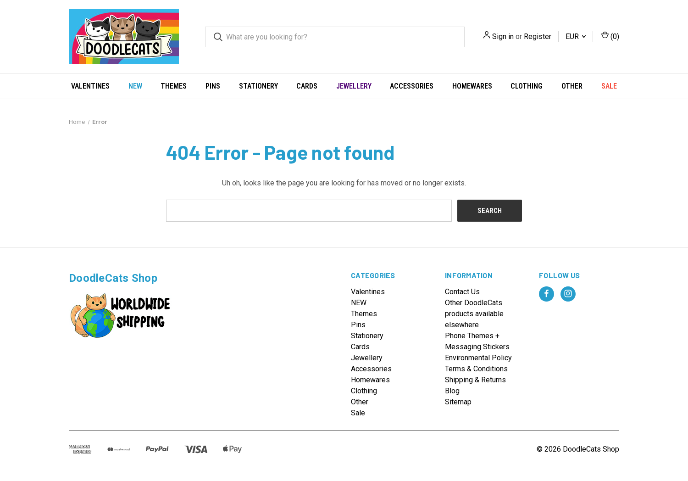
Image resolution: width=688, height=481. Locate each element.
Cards (306, 86)
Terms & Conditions (476, 368)
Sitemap (458, 401)
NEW (135, 86)
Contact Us (462, 291)
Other (572, 86)
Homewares (472, 86)
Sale (609, 86)
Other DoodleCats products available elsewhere (474, 313)
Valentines (90, 86)
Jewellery (354, 86)
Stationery (258, 86)
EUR (576, 36)
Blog (452, 390)
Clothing (526, 86)
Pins (212, 86)
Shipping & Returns (475, 379)
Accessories (411, 86)
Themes (174, 86)
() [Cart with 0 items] (610, 36)
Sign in (503, 36)
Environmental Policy (478, 357)
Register (537, 36)
